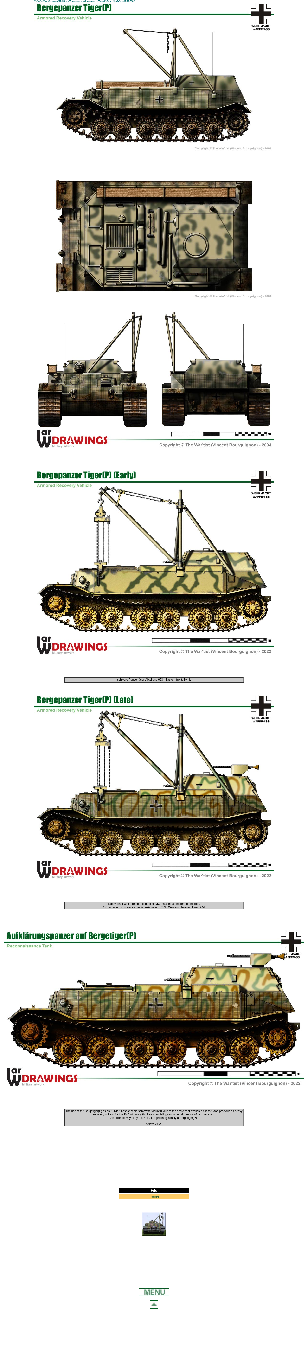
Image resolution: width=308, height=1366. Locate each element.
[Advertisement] (154, 1157)
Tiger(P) (154, 1196)
